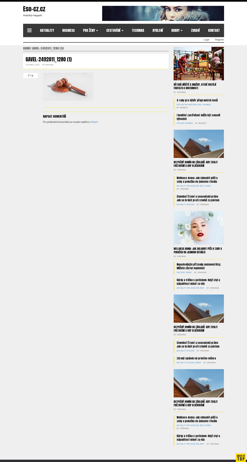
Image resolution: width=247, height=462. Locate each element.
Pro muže (188, 104)
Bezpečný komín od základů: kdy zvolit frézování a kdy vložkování (196, 163)
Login (206, 39)
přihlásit (93, 122)
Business (68, 30)
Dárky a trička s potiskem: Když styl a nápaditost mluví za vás (198, 281)
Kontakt (214, 30)
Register (219, 39)
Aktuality (47, 30)
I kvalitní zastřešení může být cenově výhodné (198, 117)
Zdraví (195, 30)
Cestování (113, 30)
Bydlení (158, 30)
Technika (138, 30)
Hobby (175, 30)
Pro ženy (89, 30)
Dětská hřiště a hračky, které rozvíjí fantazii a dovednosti (195, 86)
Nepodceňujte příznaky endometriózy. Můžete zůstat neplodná (199, 266)
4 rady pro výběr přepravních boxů (197, 100)
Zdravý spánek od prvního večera (196, 358)
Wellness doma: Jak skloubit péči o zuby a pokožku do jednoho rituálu (197, 179)
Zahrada (205, 104)
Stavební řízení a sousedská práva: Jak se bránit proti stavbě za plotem (198, 198)
